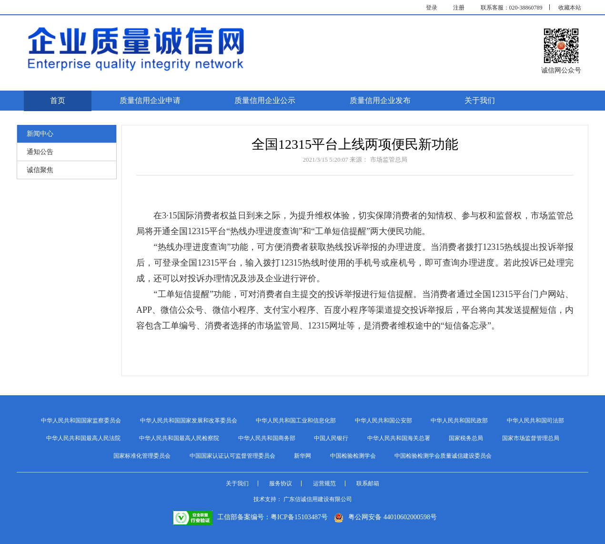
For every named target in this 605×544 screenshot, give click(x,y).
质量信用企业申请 (150, 100)
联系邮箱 (367, 483)
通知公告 (40, 151)
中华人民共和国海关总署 (398, 438)
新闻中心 (40, 133)
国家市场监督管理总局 (530, 438)
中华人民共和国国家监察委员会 (81, 420)
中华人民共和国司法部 (535, 420)
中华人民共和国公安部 (383, 420)
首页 (57, 100)
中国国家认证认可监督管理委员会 (232, 455)
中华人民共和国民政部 (459, 420)
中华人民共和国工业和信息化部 (296, 420)
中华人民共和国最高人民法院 (83, 438)
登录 (431, 7)
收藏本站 (569, 7)
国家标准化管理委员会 (142, 455)
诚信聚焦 (40, 170)
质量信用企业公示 (264, 100)
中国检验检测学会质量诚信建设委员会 (443, 455)
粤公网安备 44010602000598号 (385, 517)
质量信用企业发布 (380, 100)
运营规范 (324, 483)
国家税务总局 (466, 438)
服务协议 (280, 483)
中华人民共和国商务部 (266, 438)
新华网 (302, 455)
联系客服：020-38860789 (512, 7)
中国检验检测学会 (353, 455)
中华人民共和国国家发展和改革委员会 (188, 420)
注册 (458, 7)
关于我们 (479, 100)
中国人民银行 (331, 438)
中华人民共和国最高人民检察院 (179, 438)
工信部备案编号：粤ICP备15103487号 (250, 517)
